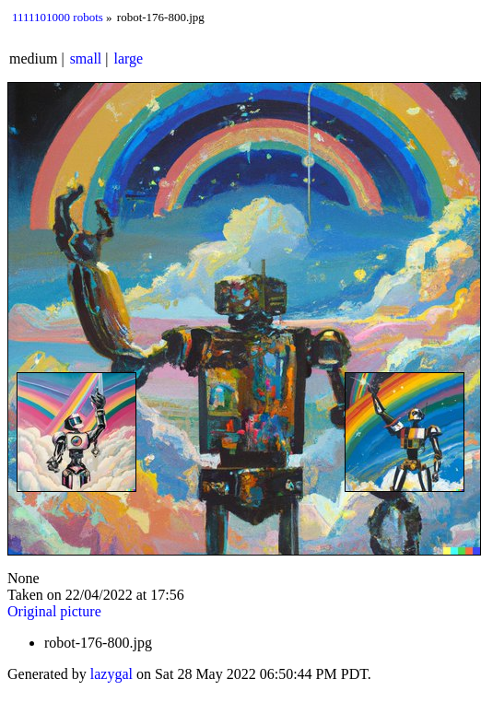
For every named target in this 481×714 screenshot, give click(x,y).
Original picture (54, 611)
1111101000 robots (57, 17)
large (129, 58)
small (86, 58)
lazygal (111, 674)
